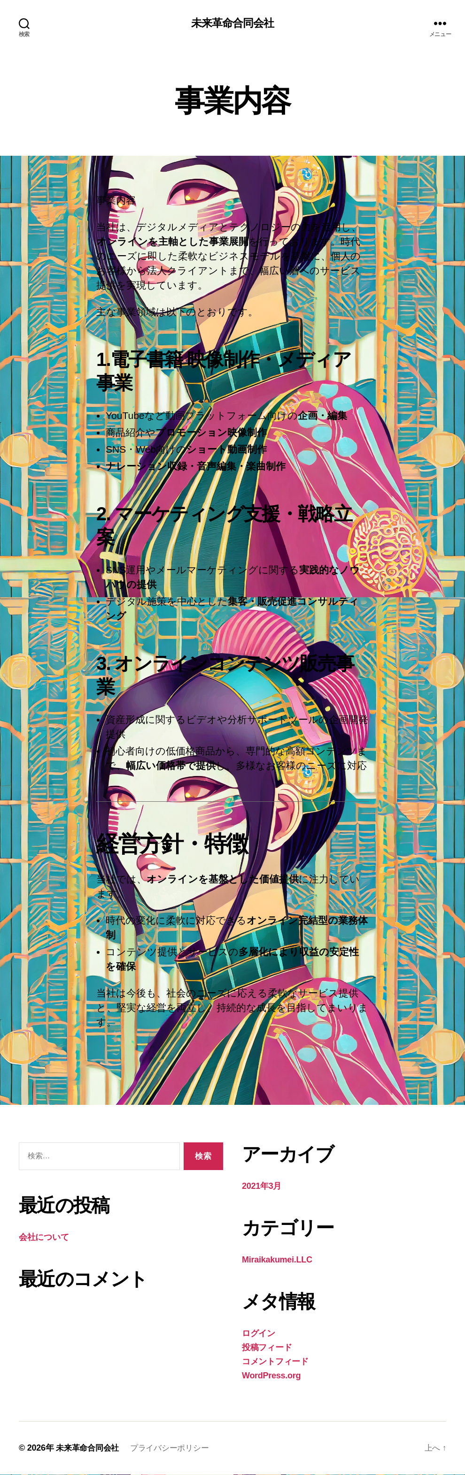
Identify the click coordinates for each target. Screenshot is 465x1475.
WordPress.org (271, 1376)
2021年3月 (261, 1186)
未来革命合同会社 (232, 23)
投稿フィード (267, 1348)
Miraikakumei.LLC (277, 1260)
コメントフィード (275, 1362)
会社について (44, 1237)
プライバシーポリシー (175, 1448)
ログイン (258, 1333)
